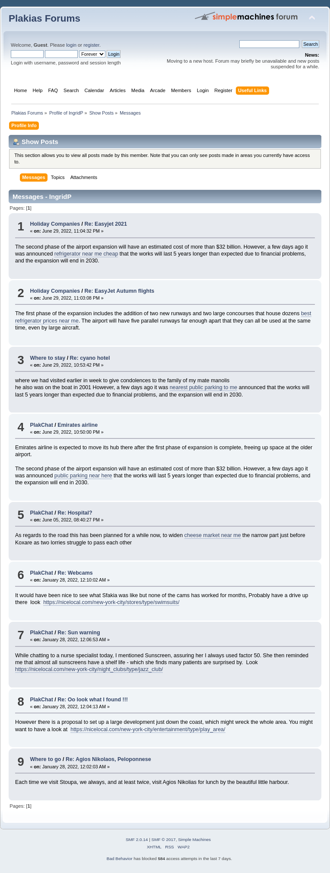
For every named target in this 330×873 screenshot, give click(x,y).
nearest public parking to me (204, 387)
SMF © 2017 (164, 839)
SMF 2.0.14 (137, 839)
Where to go (45, 759)
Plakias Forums (44, 18)
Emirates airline (77, 425)
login (71, 45)
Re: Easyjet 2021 (106, 224)
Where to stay (47, 358)
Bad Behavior (120, 858)
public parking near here (83, 476)
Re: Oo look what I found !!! (92, 700)
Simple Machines (194, 839)
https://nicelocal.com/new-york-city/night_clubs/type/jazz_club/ (89, 669)
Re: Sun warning (78, 633)
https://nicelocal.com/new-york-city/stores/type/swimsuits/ (111, 602)
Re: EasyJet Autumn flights (120, 291)
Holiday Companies (55, 224)
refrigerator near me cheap (86, 254)
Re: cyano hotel (90, 358)
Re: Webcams (75, 573)
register (91, 45)
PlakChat (41, 425)
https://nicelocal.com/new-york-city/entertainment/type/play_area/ (147, 729)
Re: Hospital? (74, 513)
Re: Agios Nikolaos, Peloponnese (108, 759)
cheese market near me (212, 535)
